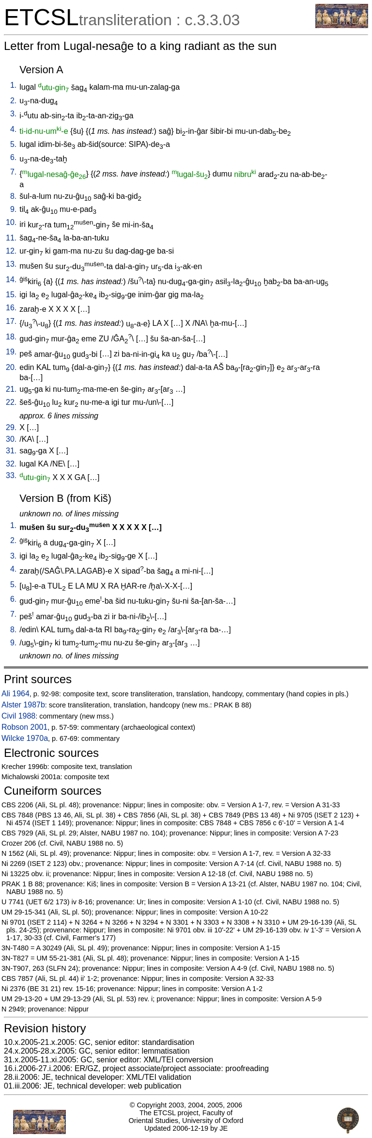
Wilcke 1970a (24, 738)
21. (11, 389)
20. (11, 367)
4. (13, 129)
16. (11, 308)
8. (13, 196)
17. (11, 321)
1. (13, 85)
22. (11, 402)
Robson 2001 (24, 727)
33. (11, 475)
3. (13, 114)
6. (13, 157)
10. (11, 222)
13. (11, 264)
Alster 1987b (23, 705)
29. (11, 427)
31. (11, 451)
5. (13, 144)
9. (13, 209)
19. (11, 352)
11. (11, 238)
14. (11, 279)
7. (13, 172)
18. (11, 337)
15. (11, 294)
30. (11, 439)
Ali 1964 (15, 693)
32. (11, 464)
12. (11, 251)
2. (13, 100)
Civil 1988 (18, 716)
